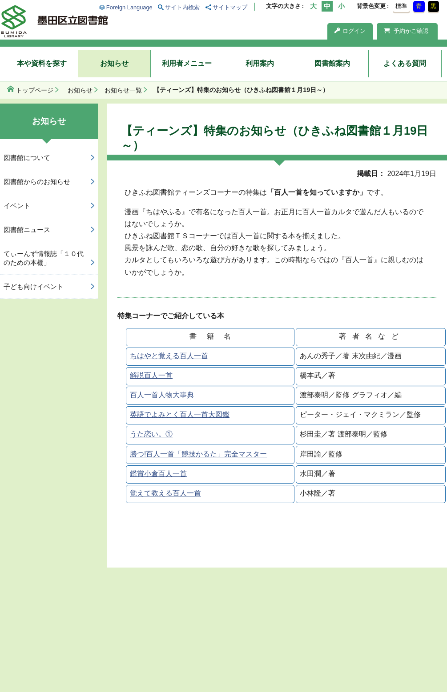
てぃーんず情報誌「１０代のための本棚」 (44, 258)
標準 (401, 6)
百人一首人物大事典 (162, 395)
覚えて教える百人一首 (165, 493)
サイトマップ (230, 7)
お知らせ (114, 63)
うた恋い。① (151, 434)
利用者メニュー (187, 63)
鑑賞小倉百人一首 (158, 473)
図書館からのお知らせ (37, 181)
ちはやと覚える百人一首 (169, 356)
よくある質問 (404, 63)
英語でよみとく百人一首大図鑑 (180, 414)
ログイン (350, 31)
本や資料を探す (42, 63)
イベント (17, 205)
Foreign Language (129, 7)
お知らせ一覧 (123, 90)
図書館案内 (332, 63)
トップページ (34, 90)
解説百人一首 (151, 375)
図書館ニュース (27, 229)
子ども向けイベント (34, 286)
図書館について (27, 157)
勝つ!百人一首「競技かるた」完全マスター (198, 454)
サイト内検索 (182, 7)
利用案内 (260, 63)
